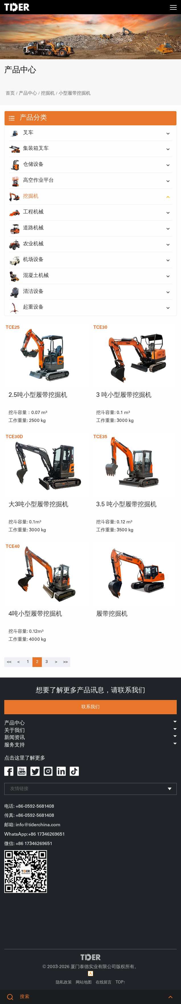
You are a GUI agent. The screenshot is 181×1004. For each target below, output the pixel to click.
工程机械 (26, 213)
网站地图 (84, 983)
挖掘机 (48, 93)
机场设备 (26, 260)
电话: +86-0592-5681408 (29, 806)
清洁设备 (26, 292)
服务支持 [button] (90, 745)
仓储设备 (26, 165)
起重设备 (26, 308)
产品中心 (28, 93)
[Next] (56, 662)
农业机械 (26, 244)
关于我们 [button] (90, 730)
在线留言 (104, 983)
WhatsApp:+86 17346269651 (34, 834)
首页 (10, 93)
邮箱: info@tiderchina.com (32, 825)
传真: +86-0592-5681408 (29, 815)
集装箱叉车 (29, 149)
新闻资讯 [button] (90, 737)
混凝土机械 (29, 276)
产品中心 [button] (90, 723)
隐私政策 (64, 983)
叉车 (21, 133)
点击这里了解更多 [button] (24, 758)
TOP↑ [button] (121, 983)
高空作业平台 (31, 181)
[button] (170, 997)
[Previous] (9, 662)
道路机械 (26, 228)
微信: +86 (14, 844)
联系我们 (90, 707)
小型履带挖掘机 (74, 93)
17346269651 (38, 844)
